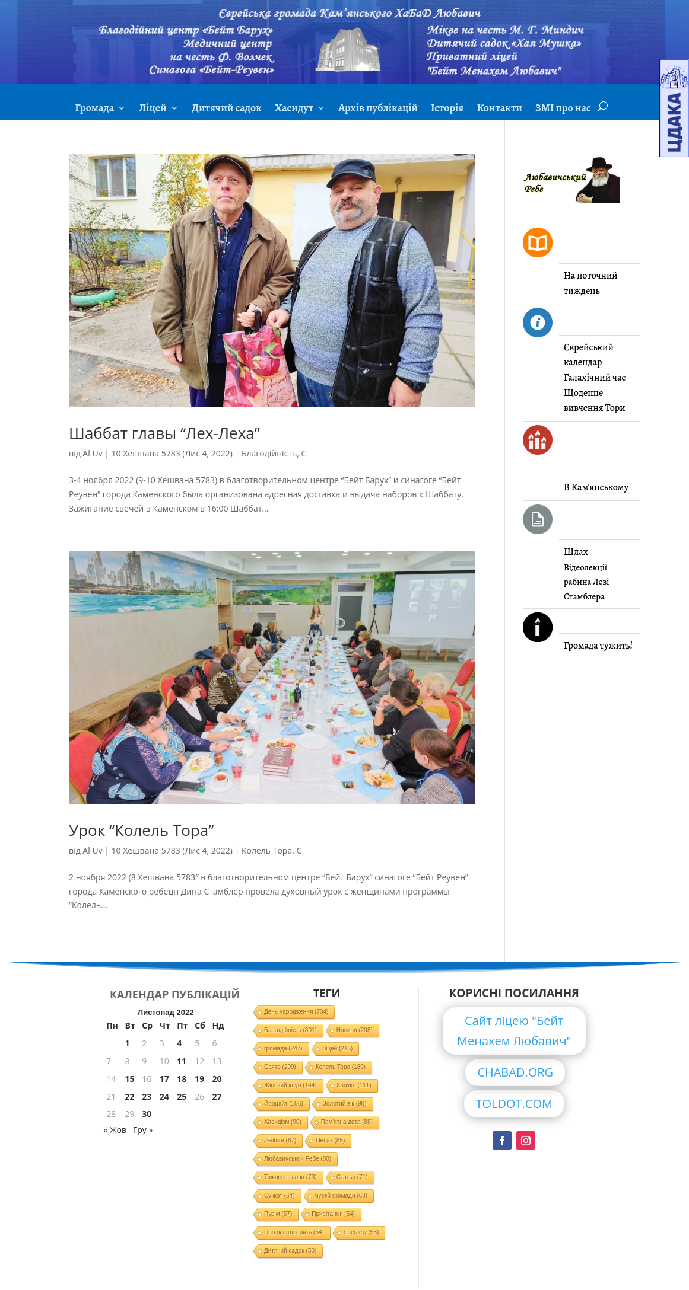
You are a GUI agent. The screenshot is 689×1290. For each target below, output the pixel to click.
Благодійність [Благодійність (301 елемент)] (290, 1030)
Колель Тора (267, 850)
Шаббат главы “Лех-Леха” (164, 432)
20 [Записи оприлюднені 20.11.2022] (216, 1078)
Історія (447, 109)
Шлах (576, 551)
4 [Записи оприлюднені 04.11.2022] (179, 1043)
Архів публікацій (378, 109)
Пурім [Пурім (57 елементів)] (278, 1214)
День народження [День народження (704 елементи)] (296, 1011)
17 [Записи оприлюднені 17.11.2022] (164, 1078)
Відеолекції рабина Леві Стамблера (586, 581)
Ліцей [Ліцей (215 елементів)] (337, 1048)
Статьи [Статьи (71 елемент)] (352, 1177)
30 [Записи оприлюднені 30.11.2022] (146, 1113)
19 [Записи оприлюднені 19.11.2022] (199, 1078)
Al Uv (92, 453)
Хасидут (294, 109)
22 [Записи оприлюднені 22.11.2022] (130, 1096)
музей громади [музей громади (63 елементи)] (341, 1195)
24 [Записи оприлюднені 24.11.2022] (164, 1096)
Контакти (499, 109)
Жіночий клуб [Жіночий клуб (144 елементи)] (290, 1085)
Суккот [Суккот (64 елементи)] (279, 1195)
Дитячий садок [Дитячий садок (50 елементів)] (290, 1250)
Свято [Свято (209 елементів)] (280, 1067)
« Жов (114, 1129)
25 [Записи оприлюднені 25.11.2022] (181, 1096)
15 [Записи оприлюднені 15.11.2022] (130, 1078)
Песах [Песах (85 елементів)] (330, 1140)
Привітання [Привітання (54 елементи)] (333, 1214)
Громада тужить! (598, 645)
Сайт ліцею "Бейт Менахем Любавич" (514, 1031)
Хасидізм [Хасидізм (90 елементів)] (282, 1122)
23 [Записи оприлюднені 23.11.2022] (146, 1096)
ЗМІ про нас (563, 109)
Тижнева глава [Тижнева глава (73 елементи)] (290, 1177)
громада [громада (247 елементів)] (283, 1048)
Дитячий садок (227, 109)
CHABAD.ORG (515, 1072)
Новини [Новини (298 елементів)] (354, 1030)
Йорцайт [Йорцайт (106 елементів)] (283, 1103)
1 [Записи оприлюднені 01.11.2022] (127, 1043)
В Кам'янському (596, 487)
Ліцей (152, 109)
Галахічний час (595, 377)
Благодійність (269, 453)
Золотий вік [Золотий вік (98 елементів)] (345, 1103)
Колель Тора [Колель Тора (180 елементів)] (341, 1067)
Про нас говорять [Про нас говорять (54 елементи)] (294, 1232)
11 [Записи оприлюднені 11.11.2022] (181, 1061)
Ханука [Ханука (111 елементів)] (354, 1085)
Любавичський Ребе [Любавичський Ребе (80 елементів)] (297, 1158)
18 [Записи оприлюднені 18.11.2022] (181, 1078)
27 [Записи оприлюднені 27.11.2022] (216, 1096)
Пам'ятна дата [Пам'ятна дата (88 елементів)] (347, 1122)
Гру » (143, 1129)
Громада (94, 109)
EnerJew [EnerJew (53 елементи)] (361, 1232)
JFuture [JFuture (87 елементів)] (280, 1140)
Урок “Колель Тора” (141, 830)
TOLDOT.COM (514, 1104)
